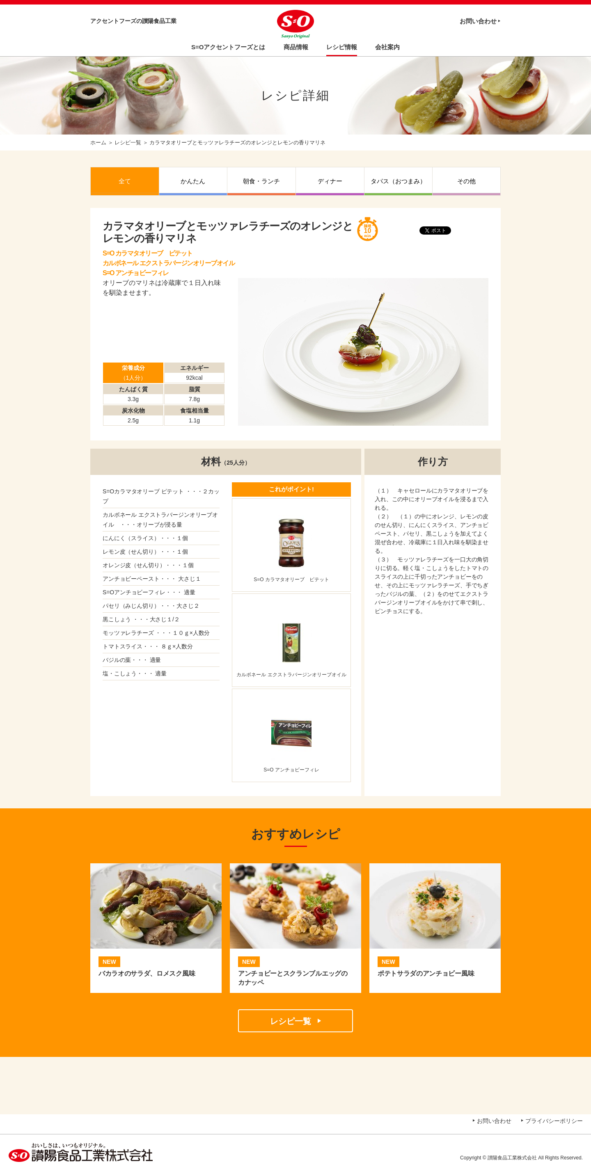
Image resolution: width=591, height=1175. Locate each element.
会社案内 (387, 46)
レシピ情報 (341, 46)
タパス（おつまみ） (398, 181)
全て (125, 181)
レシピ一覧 (128, 142)
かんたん (193, 181)
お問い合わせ (478, 21)
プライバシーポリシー (554, 1121)
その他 (466, 181)
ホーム (98, 142)
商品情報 (296, 46)
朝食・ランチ (261, 181)
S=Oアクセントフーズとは (228, 46)
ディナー (330, 181)
